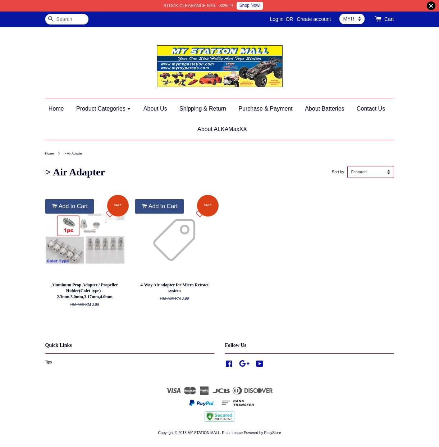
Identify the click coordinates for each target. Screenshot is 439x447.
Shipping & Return (202, 109)
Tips (48, 362)
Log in (276, 19)
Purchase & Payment (265, 109)
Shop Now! (250, 5)
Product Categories (103, 109)
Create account (314, 19)
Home (56, 109)
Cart (389, 19)
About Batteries (324, 109)
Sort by (338, 172)
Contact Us (371, 109)
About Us (155, 109)
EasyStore (272, 433)
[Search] (66, 19)
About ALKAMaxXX (222, 129)
